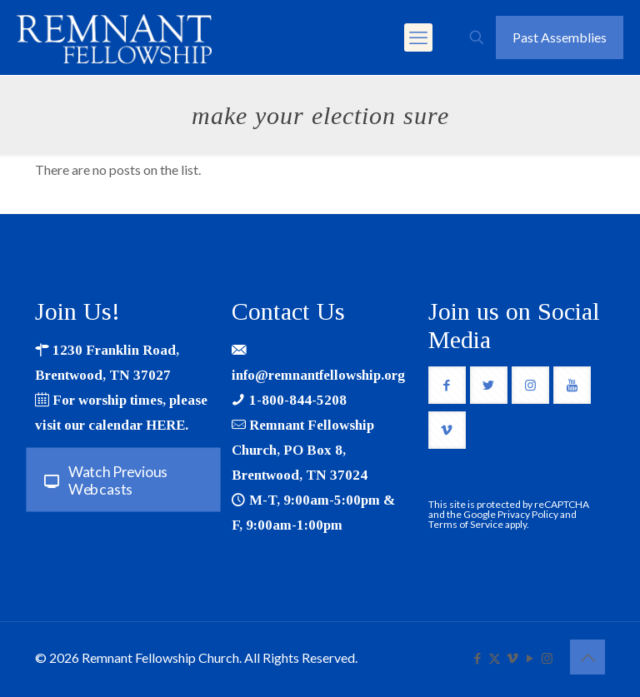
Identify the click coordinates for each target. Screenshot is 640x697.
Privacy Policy (528, 514)
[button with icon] (447, 385)
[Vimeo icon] (512, 657)
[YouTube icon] (529, 657)
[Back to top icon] (587, 657)
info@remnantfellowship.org (318, 375)
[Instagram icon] (547, 657)
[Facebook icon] (477, 657)
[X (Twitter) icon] (494, 657)
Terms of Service (465, 524)
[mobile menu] (418, 37)
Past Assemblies (559, 37)
